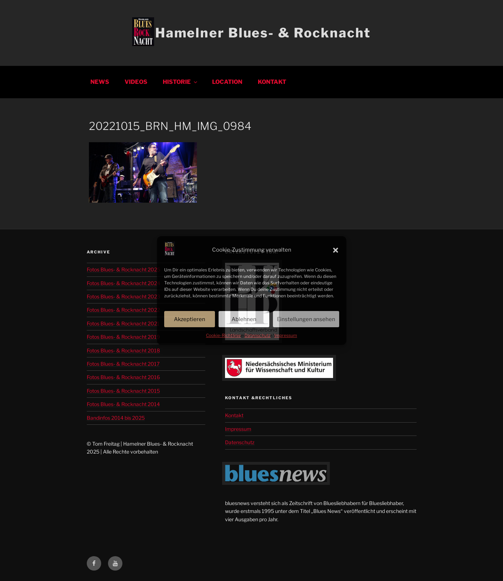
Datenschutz (257, 335)
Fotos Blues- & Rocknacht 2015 (123, 391)
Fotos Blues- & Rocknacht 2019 (123, 337)
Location (227, 81)
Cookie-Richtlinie (223, 335)
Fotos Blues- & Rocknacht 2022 (123, 310)
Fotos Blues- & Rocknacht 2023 (123, 296)
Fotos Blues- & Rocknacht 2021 (123, 323)
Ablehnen (244, 319)
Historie (180, 81)
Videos (136, 81)
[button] (335, 250)
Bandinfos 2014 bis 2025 (116, 418)
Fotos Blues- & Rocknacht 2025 (123, 269)
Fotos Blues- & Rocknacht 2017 (123, 364)
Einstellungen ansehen (306, 319)
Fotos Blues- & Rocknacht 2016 (123, 377)
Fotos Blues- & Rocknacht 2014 (123, 404)
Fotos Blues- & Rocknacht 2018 (123, 350)
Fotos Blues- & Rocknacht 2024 (123, 283)
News (99, 81)
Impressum (285, 335)
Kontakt (272, 81)
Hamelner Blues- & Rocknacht (263, 33)
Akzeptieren (189, 319)
